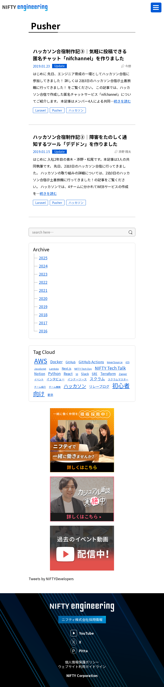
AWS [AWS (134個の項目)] (40, 360)
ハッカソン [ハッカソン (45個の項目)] (75, 385)
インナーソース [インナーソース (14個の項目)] (77, 379)
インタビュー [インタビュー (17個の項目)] (55, 379)
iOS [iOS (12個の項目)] (127, 362)
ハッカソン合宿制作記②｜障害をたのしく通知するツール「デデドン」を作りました (80, 140)
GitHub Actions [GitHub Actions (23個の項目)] (91, 361)
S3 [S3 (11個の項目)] (77, 374)
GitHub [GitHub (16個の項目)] (71, 362)
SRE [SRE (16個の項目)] (94, 374)
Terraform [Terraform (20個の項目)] (108, 373)
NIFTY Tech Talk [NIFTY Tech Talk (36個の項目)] (110, 368)
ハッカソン (76, 110)
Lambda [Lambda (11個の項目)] (54, 368)
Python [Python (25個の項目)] (54, 373)
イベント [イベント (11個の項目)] (39, 379)
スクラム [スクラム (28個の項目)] (97, 378)
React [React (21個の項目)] (68, 373)
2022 (43, 282)
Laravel (40, 110)
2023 (43, 274)
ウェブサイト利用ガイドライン (82, 666)
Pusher (57, 110)
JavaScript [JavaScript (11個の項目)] (40, 368)
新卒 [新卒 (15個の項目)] (50, 395)
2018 (43, 314)
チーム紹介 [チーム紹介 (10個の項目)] (40, 386)
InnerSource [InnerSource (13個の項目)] (115, 362)
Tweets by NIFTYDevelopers (51, 578)
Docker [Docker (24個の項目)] (56, 361)
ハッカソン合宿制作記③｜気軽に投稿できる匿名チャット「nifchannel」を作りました (80, 55)
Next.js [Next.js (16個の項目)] (66, 368)
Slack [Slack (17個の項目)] (85, 373)
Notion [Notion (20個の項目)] (39, 373)
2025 (43, 257)
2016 (43, 331)
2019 (43, 306)
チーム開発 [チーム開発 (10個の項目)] (55, 386)
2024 (43, 266)
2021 (43, 290)
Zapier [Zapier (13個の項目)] (123, 374)
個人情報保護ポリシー (82, 662)
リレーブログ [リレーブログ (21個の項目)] (99, 386)
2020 (43, 298)
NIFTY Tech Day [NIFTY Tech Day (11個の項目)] (83, 368)
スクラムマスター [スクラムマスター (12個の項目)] (118, 379)
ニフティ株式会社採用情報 (82, 619)
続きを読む (122, 101)
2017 (43, 322)
